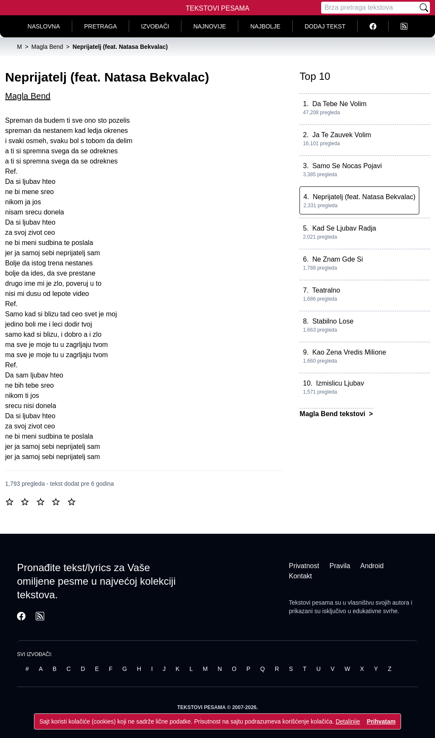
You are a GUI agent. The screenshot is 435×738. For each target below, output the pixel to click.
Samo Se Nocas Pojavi (347, 165)
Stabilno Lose (332, 321)
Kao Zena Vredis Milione (349, 352)
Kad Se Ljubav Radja (344, 228)
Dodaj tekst (325, 26)
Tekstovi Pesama (217, 8)
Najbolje (265, 26)
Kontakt (300, 576)
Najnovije (209, 26)
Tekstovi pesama (311, 602)
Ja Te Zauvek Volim (341, 134)
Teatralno (326, 290)
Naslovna (44, 26)
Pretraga (100, 26)
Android (372, 565)
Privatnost (304, 565)
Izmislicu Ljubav (340, 383)
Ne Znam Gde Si (337, 259)
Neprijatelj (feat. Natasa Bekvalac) (364, 196)
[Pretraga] (369, 8)
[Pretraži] (424, 8)
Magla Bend (28, 96)
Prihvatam (381, 721)
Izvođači (155, 26)
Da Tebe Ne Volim (339, 103)
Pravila (340, 565)
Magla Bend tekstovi (333, 413)
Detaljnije (348, 721)
